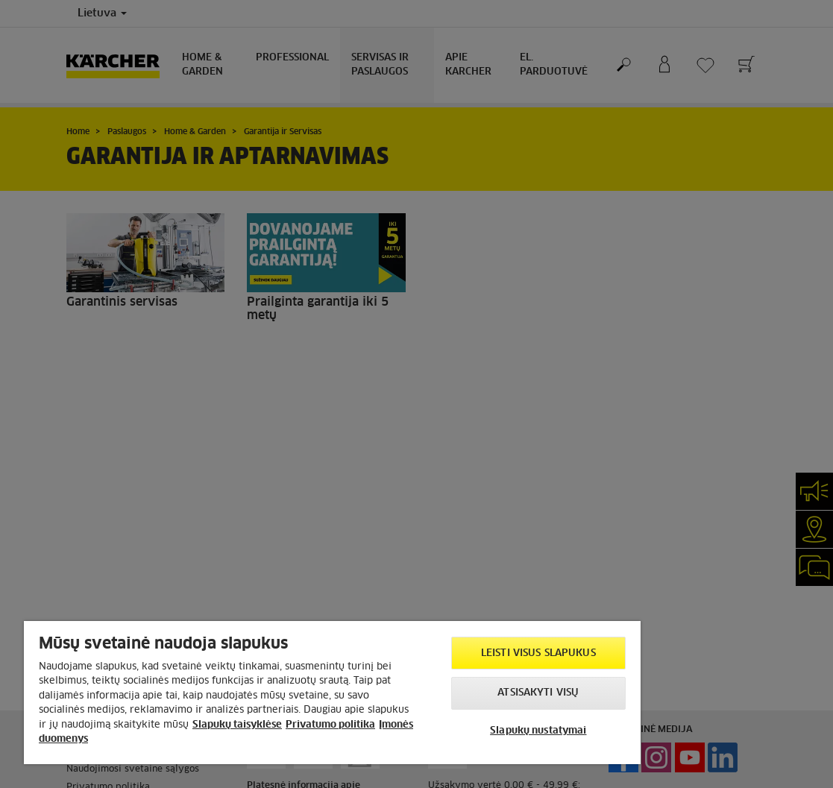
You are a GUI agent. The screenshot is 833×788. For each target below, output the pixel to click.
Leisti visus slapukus (538, 653)
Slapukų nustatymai (538, 731)
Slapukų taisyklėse (237, 725)
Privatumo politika (330, 725)
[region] (332, 692)
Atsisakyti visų (538, 693)
